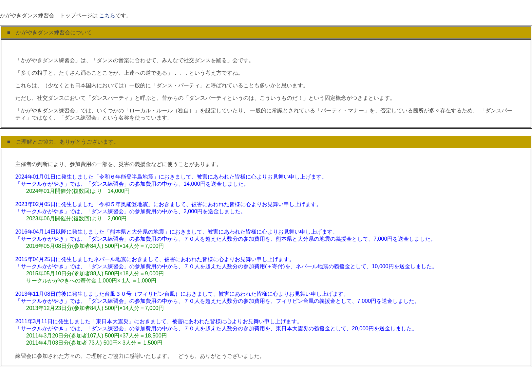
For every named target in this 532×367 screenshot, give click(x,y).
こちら (107, 15)
